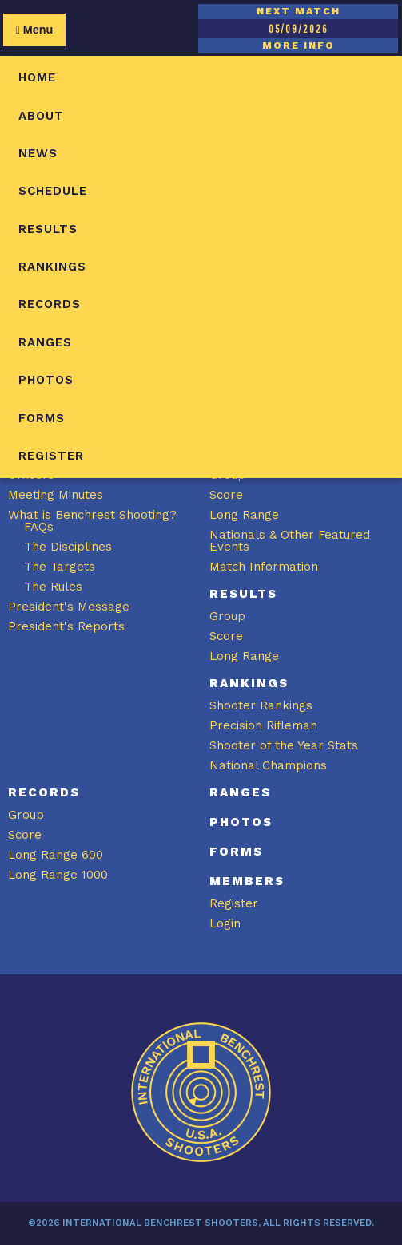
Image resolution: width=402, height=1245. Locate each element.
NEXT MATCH (298, 11)
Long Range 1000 (58, 875)
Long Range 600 (55, 855)
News (38, 153)
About (41, 116)
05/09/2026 (298, 28)
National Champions (268, 765)
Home (37, 77)
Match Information (263, 566)
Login (225, 923)
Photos (46, 380)
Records (49, 304)
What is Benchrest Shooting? (92, 515)
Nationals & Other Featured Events (289, 541)
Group (227, 616)
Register (51, 456)
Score (226, 495)
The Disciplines (68, 547)
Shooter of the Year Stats (283, 745)
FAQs (39, 527)
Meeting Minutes (55, 495)
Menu (34, 29)
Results (48, 229)
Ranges (45, 342)
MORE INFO (298, 45)
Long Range (244, 515)
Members (247, 881)
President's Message (68, 606)
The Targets (59, 566)
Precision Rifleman (263, 725)
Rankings (52, 266)
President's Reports (66, 626)
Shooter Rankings (260, 705)
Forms (41, 418)
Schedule (52, 191)
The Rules (53, 586)
